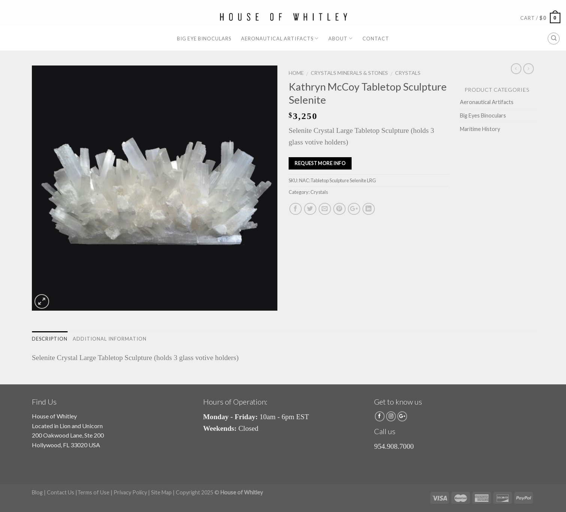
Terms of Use (93, 492)
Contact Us (60, 492)
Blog (37, 492)
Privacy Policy (130, 492)
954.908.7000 (394, 446)
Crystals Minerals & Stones (349, 73)
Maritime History (480, 129)
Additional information (110, 339)
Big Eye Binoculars (204, 39)
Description (49, 339)
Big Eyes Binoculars (483, 115)
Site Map (161, 492)
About (340, 38)
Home (296, 73)
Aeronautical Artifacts (280, 38)
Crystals (408, 73)
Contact (375, 39)
